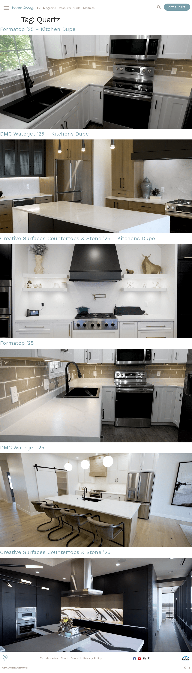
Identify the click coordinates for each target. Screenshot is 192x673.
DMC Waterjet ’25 (22, 447)
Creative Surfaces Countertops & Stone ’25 (55, 552)
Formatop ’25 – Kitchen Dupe (38, 29)
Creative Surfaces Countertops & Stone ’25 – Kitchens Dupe (77, 238)
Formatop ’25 (17, 343)
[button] (6, 8)
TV (38, 8)
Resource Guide (69, 8)
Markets (88, 8)
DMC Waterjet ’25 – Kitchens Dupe (44, 134)
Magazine (49, 8)
